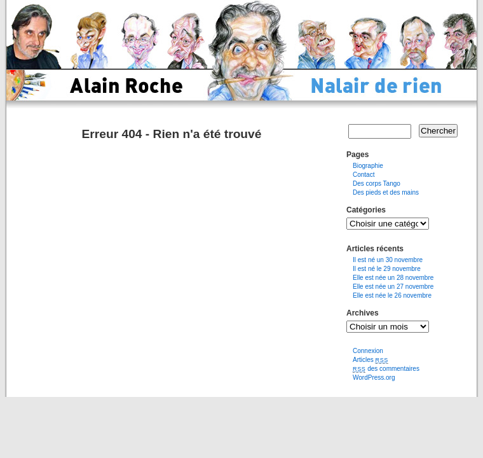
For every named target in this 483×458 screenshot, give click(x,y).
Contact (363, 174)
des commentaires (386, 368)
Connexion (368, 350)
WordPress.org (374, 377)
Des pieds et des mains (386, 192)
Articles (370, 359)
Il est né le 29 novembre (387, 268)
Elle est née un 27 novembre (393, 286)
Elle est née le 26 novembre (392, 295)
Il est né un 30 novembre (388, 259)
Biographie (368, 165)
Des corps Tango (376, 183)
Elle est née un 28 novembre (393, 277)
